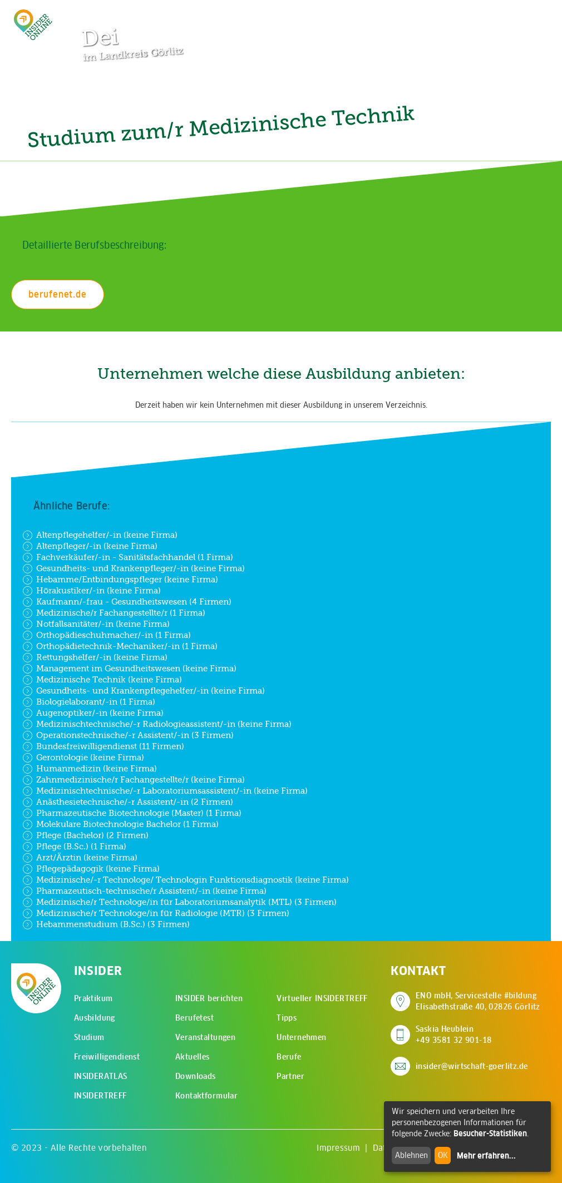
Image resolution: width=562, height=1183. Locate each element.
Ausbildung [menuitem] (94, 1017)
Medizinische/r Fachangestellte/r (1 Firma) (113, 612)
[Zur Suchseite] (489, 14)
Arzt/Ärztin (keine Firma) (79, 857)
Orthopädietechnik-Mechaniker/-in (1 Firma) (120, 646)
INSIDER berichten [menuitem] (209, 998)
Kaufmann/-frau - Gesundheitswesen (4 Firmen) (126, 601)
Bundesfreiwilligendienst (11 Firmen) (103, 746)
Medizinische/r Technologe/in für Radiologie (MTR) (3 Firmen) (155, 913)
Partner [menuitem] (290, 1076)
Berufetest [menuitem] (194, 1017)
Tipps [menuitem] (287, 1017)
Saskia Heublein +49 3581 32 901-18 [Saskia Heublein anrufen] (454, 1034)
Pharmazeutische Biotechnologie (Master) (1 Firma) (131, 813)
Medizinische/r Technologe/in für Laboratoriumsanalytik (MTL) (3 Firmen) (179, 902)
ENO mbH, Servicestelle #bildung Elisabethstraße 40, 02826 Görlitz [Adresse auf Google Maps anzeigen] (478, 1001)
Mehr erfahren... (486, 1155)
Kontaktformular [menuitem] (206, 1095)
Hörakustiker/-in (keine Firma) (91, 590)
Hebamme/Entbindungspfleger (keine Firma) (120, 579)
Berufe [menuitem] (289, 1056)
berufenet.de (57, 294)
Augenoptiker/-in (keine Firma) (93, 713)
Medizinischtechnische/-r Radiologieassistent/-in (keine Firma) (157, 724)
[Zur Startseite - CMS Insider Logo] (33, 25)
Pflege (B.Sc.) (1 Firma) (74, 846)
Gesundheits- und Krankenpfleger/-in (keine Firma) (133, 568)
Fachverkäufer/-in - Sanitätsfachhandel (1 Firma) (127, 557)
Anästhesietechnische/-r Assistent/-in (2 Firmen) (127, 802)
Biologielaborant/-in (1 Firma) (88, 701)
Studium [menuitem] (89, 1037)
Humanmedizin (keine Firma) (89, 768)
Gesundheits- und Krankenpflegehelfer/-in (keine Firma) (143, 690)
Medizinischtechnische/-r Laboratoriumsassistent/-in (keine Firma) (165, 790)
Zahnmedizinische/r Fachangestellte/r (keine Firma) (133, 779)
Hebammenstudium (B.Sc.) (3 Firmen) (106, 924)
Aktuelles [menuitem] (192, 1056)
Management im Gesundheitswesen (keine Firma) (129, 668)
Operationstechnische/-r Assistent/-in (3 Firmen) (128, 735)
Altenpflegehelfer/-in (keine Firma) (100, 535)
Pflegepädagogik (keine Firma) (91, 868)
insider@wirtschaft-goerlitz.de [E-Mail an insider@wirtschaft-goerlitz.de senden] (472, 1066)
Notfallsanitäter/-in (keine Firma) (96, 624)
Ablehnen (411, 1155)
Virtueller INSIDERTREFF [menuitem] (322, 998)
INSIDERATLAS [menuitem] (100, 1076)
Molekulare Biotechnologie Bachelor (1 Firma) (120, 824)
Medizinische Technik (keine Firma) (102, 679)
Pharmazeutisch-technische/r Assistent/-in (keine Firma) (144, 891)
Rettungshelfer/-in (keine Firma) (94, 657)
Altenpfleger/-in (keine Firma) (89, 546)
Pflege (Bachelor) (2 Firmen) (85, 835)
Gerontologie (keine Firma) (83, 757)
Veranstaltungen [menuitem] (205, 1037)
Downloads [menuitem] (195, 1076)
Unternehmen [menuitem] (302, 1037)
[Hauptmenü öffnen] (523, 14)
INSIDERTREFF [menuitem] (100, 1095)
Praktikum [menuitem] (93, 998)
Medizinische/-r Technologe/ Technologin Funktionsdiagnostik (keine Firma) (185, 879)
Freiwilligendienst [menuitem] (107, 1056)
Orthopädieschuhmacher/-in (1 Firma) (106, 635)
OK (443, 1155)
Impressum (338, 1147)
